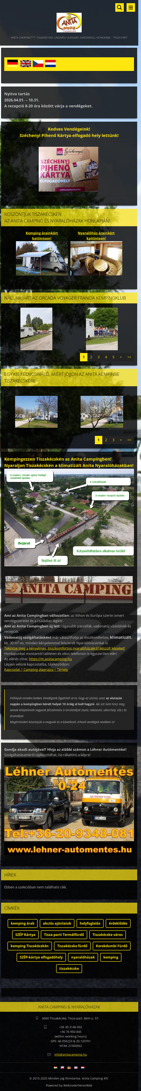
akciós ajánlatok (57, 923)
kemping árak (22, 923)
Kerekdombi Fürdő (111, 946)
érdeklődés (118, 923)
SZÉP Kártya (25, 934)
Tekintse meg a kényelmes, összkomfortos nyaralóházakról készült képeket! (64, 648)
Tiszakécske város (108, 934)
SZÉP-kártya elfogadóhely (41, 957)
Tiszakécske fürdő (72, 946)
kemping (110, 957)
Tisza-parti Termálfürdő (64, 934)
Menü (131, 7)
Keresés (119, 7)
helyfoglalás (90, 923)
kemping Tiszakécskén (30, 946)
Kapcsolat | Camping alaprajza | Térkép (36, 669)
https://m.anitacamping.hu (50, 659)
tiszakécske (69, 968)
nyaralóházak (83, 957)
